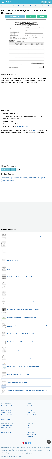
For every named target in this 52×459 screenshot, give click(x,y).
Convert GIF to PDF (6, 412)
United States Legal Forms (8, 180)
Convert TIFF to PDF (6, 414)
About (28, 425)
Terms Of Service (31, 434)
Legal (43, 177)
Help (28, 427)
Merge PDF (30, 408)
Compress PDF (31, 412)
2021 (18, 169)
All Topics (29, 439)
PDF (31, 16)
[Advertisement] (26, 96)
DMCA (29, 430)
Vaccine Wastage (6, 177)
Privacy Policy (30, 432)
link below (35, 130)
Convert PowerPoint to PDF (8, 417)
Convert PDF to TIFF (6, 432)
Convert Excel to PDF (6, 408)
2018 (3, 169)
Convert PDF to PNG (6, 427)
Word (42, 16)
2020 (8, 169)
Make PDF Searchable (33, 417)
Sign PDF (29, 410)
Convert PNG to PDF (6, 410)
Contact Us (30, 436)
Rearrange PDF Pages (33, 414)
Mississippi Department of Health (19, 177)
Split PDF (29, 405)
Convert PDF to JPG (6, 425)
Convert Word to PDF (6, 405)
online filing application (22, 126)
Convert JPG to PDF (6, 419)
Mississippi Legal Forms (34, 177)
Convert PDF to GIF (6, 430)
